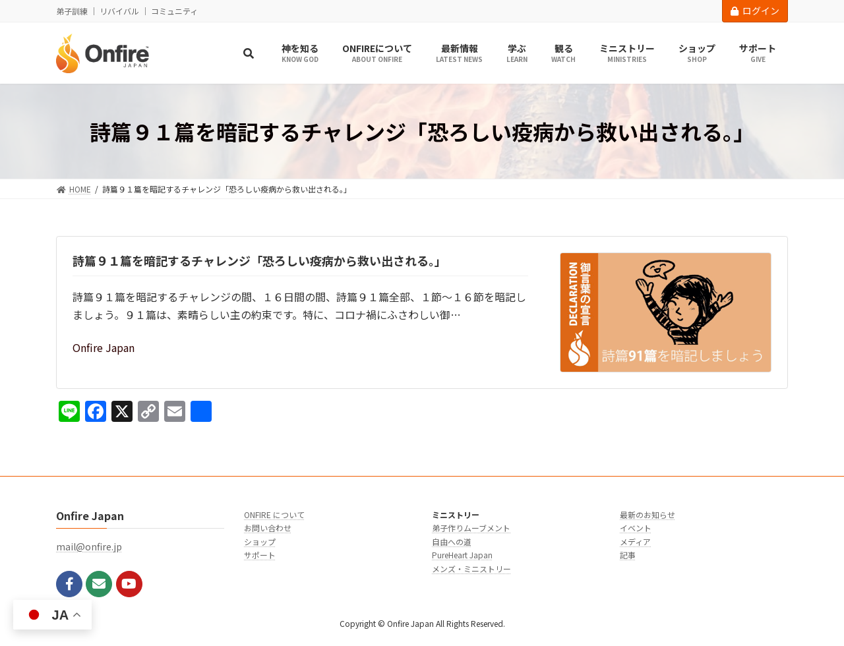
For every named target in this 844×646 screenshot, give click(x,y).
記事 (628, 554)
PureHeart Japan (462, 554)
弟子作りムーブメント (471, 527)
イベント (635, 527)
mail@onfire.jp (89, 546)
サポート (260, 554)
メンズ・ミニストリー (471, 567)
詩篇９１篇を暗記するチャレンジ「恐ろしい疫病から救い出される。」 (259, 260)
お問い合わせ (267, 527)
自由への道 (451, 540)
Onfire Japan (104, 347)
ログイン (755, 10)
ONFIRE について (274, 514)
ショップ (260, 540)
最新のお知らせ (647, 514)
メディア (635, 540)
